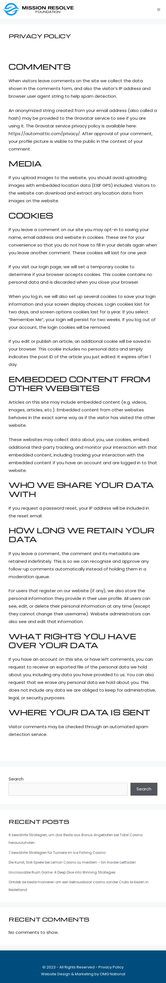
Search (16, 779)
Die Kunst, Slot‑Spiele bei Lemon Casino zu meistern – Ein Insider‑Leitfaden (72, 862)
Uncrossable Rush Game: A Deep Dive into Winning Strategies (62, 872)
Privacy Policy (111, 967)
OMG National (112, 974)
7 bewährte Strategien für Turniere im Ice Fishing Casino (57, 852)
